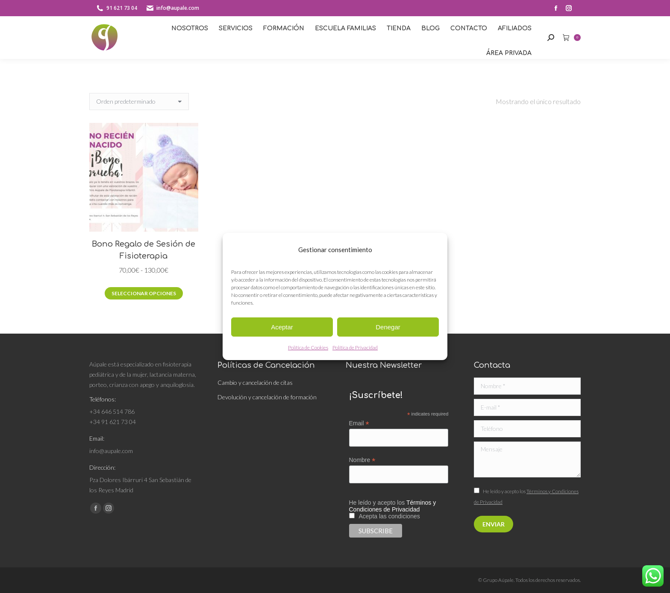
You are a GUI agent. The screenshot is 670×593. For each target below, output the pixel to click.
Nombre (362, 460)
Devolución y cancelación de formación (267, 397)
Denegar (388, 327)
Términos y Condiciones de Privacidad (392, 506)
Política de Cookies (308, 347)
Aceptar (282, 327)
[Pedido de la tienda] (139, 101)
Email (359, 423)
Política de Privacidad (355, 347)
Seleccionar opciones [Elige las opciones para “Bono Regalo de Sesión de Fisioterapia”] (144, 293)
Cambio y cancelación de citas (255, 382)
